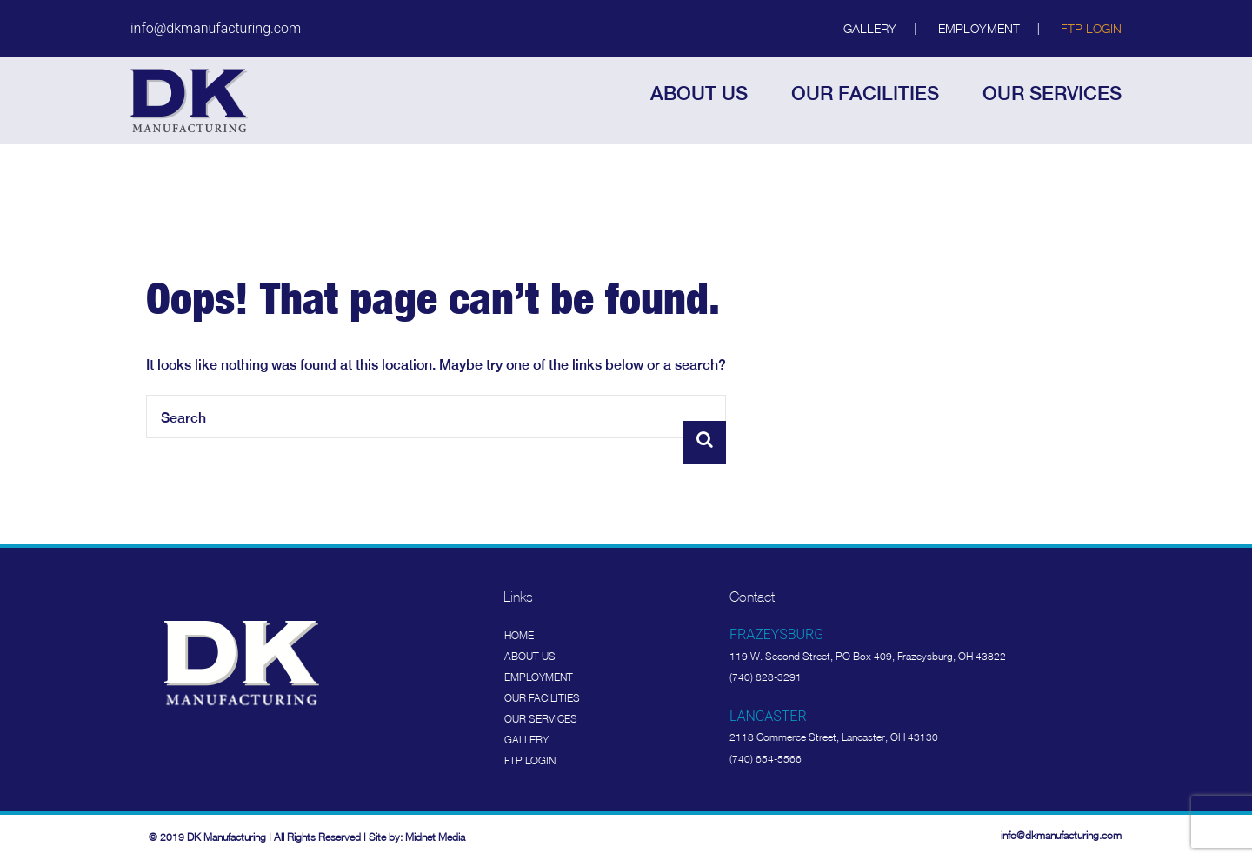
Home (519, 635)
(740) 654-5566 (765, 758)
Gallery (869, 28)
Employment (979, 28)
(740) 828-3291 (765, 676)
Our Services (540, 718)
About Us (530, 656)
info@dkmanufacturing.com (215, 28)
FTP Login (1091, 28)
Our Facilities (542, 697)
